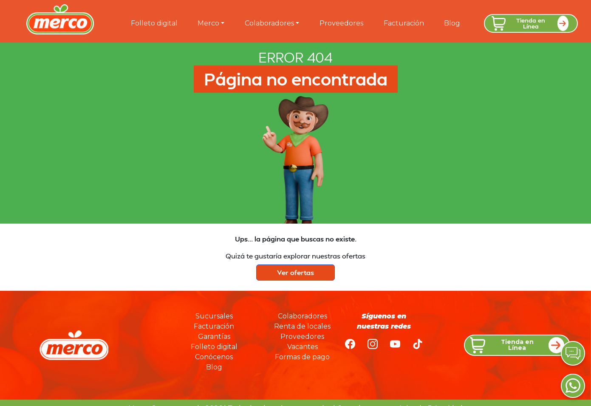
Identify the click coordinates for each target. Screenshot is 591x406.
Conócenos (214, 357)
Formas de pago (302, 357)
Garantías (214, 336)
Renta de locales (302, 326)
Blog (452, 23)
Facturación (404, 23)
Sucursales (214, 316)
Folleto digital (154, 23)
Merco (208, 23)
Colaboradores (269, 23)
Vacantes (302, 347)
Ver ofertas (295, 272)
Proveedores (341, 23)
